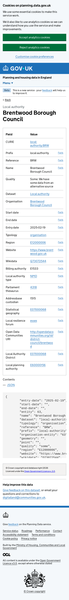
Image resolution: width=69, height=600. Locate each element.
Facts (60, 152)
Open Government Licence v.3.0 (39, 471)
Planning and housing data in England (27, 77)
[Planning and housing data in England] (18, 68)
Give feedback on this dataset (21, 490)
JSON (11, 385)
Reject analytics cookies (35, 47)
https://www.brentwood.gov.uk (41, 251)
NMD (33, 276)
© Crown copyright (34, 591)
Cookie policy (10, 538)
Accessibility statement (15, 534)
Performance (43, 530)
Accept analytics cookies (34, 37)
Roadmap (27, 530)
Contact (57, 530)
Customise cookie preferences (34, 56)
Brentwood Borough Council (41, 203)
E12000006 (38, 242)
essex (33, 320)
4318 (33, 287)
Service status (10, 530)
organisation (38, 235)
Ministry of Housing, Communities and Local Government (34, 546)
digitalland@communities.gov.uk (24, 497)
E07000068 (38, 309)
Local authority (39, 194)
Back (8, 99)
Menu (6, 83)
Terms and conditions (43, 534)
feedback (47, 90)
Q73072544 (38, 261)
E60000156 (38, 365)
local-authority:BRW (39, 143)
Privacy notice (29, 538)
